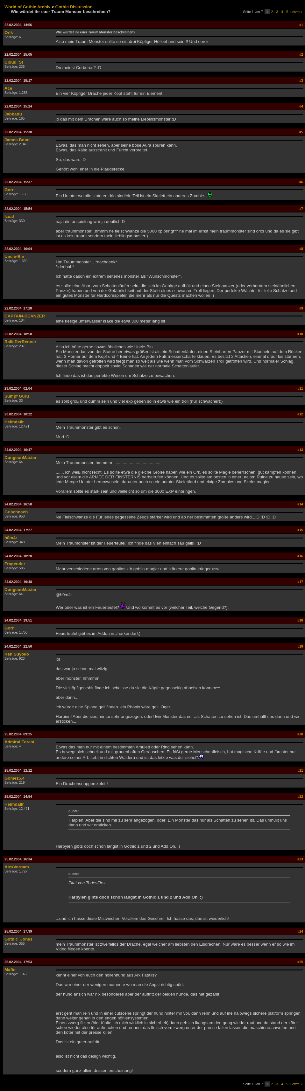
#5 (301, 132)
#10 (300, 334)
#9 (301, 308)
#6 (301, 182)
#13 (300, 450)
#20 (300, 734)
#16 (300, 556)
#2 (301, 54)
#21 (300, 770)
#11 (300, 388)
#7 (301, 209)
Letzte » (296, 12)
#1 (301, 25)
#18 (300, 620)
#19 (300, 646)
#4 (301, 106)
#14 (300, 504)
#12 (300, 414)
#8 (301, 249)
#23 (300, 859)
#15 (300, 530)
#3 (301, 80)
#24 (300, 931)
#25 (300, 962)
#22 (300, 796)
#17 (300, 582)
